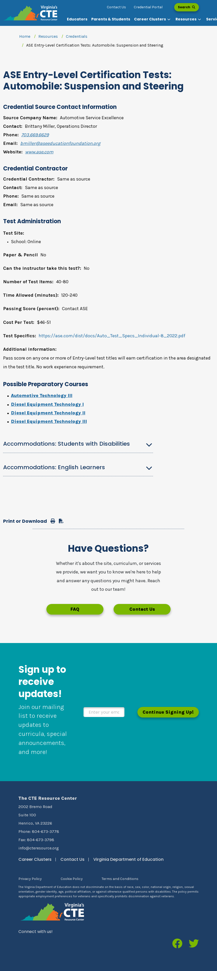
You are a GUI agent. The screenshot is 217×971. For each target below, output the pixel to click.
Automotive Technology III (41, 395)
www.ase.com (39, 152)
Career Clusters (35, 859)
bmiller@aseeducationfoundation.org (60, 143)
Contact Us (116, 7)
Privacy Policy (30, 879)
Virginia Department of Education (128, 859)
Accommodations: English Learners (54, 467)
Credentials (76, 36)
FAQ (74, 609)
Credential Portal (148, 7)
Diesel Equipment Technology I (47, 404)
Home (24, 36)
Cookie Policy (72, 879)
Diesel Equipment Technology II (48, 413)
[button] (153, 19)
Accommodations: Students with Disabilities (66, 444)
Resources (48, 36)
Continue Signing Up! (168, 712)
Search (186, 7)
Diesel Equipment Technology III (49, 421)
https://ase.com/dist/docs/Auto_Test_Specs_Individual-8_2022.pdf (112, 336)
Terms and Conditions (120, 879)
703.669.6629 (35, 135)
